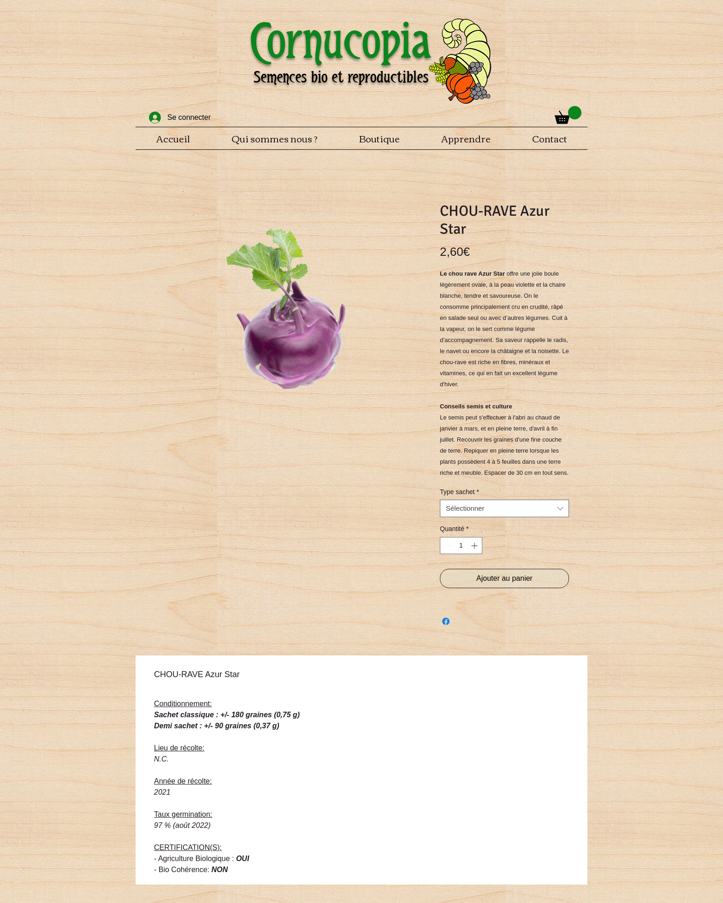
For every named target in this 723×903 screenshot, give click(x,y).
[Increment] (475, 545)
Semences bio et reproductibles (341, 77)
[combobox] (504, 508)
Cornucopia (341, 41)
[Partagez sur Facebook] (445, 621)
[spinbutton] (461, 545)
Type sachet (459, 492)
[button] (568, 115)
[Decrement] (447, 545)
